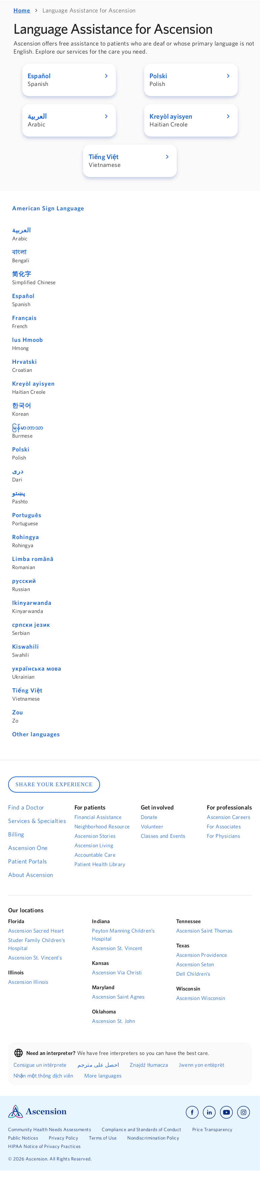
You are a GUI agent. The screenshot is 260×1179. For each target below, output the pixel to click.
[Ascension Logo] (37, 1116)
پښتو (18, 493)
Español (23, 296)
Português (26, 515)
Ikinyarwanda (32, 603)
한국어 (21, 405)
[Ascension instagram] (243, 1112)
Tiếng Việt (27, 690)
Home (21, 10)
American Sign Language (48, 208)
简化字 (21, 274)
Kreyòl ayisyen (33, 383)
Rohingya (25, 537)
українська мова (36, 668)
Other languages (36, 734)
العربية (21, 230)
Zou (17, 712)
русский (24, 581)
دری (18, 471)
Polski (21, 449)
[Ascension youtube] (226, 1112)
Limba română (33, 559)
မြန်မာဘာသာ (27, 427)
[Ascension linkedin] (209, 1112)
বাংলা (19, 252)
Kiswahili (25, 646)
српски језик (31, 624)
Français (24, 318)
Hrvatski (24, 361)
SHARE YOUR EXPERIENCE (54, 784)
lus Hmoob (27, 340)
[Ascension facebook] (192, 1112)
